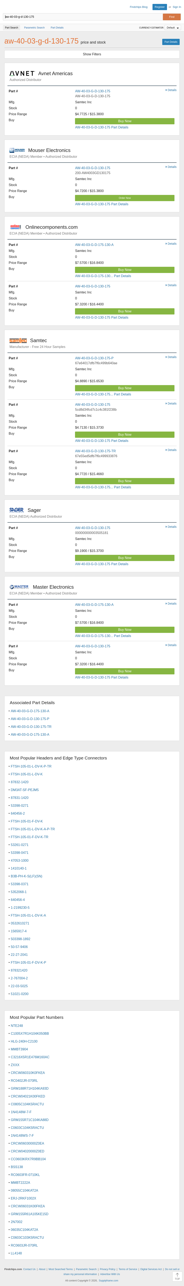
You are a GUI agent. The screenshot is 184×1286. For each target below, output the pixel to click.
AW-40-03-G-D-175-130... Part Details (103, 276)
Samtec (28, 340)
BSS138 (17, 1167)
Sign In (177, 6)
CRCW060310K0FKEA (28, 1073)
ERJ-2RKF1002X (23, 1198)
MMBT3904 (19, 1049)
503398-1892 (20, 939)
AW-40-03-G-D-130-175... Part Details (103, 394)
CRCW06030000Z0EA (27, 1143)
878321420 (19, 970)
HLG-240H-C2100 (24, 1041)
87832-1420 (19, 782)
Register (160, 6)
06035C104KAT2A (24, 1229)
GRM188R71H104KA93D (29, 1088)
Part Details (171, 41)
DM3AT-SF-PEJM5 (25, 790)
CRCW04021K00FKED (28, 1096)
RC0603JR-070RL (24, 1245)
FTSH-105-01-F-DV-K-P (28, 962)
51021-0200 (19, 994)
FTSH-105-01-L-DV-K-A (28, 915)
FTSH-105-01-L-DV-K (27, 774)
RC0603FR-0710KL (25, 1175)
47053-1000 (19, 860)
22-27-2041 (19, 954)
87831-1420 (19, 798)
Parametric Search (86, 1269)
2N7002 (16, 1222)
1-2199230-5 (20, 907)
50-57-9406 (19, 947)
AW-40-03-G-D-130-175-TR (95, 451)
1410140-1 (19, 868)
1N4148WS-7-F (22, 1135)
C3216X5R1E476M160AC (30, 1057)
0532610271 (20, 923)
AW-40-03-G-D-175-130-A (94, 245)
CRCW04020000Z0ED (27, 1151)
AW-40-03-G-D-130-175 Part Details (101, 127)
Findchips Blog (139, 6)
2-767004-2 (19, 978)
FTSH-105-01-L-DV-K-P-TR (31, 766)
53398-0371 (19, 884)
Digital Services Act (151, 1269)
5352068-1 (19, 892)
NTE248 (17, 1025)
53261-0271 (19, 845)
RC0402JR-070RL (24, 1080)
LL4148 (16, 1253)
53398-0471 (19, 852)
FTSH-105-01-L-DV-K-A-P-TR (33, 829)
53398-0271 (19, 805)
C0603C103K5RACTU (27, 1237)
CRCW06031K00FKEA (28, 1206)
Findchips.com (6, 7)
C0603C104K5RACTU (27, 1127)
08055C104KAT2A (24, 1190)
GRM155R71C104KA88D (29, 1120)
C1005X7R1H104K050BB (30, 1033)
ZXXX (15, 1065)
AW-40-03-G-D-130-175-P (94, 358)
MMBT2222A (20, 1182)
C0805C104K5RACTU (27, 1104)
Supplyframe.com (108, 1280)
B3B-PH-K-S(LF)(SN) (26, 876)
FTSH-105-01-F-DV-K (27, 821)
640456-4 (18, 900)
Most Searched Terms (61, 1269)
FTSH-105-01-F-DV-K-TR (29, 837)
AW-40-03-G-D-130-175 (92, 91)
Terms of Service (128, 1269)
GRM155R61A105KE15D (29, 1214)
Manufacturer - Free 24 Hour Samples (37, 347)
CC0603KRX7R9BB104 (28, 1159)
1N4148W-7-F (21, 1112)
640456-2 (18, 813)
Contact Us (29, 1269)
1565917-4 (19, 931)
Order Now (125, 198)
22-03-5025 (19, 986)
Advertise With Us (110, 1274)
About (42, 1269)
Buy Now (124, 121)
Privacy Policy (107, 1269)
